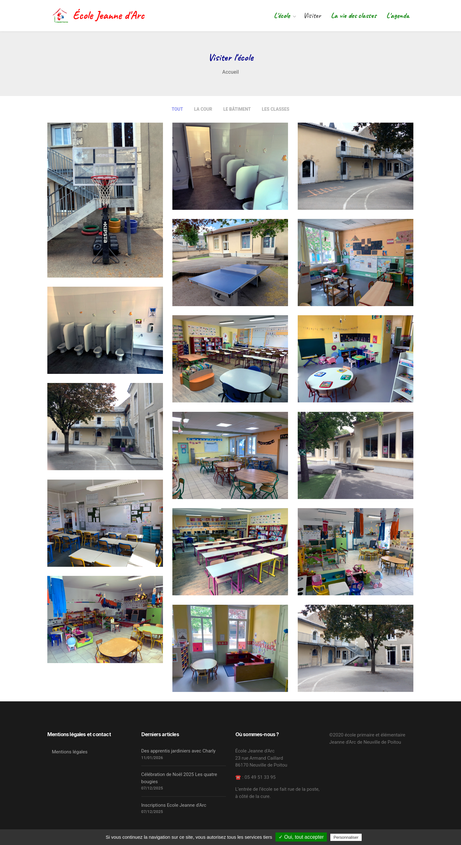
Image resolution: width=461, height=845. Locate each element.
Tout (177, 109)
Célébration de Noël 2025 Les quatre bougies (179, 778)
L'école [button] (283, 15)
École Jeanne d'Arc (98, 15)
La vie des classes (353, 15)
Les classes (276, 109)
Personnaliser (346, 837)
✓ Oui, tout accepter (301, 837)
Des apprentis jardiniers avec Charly (178, 751)
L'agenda (397, 15)
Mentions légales (70, 752)
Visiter (312, 15)
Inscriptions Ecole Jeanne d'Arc (174, 805)
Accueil (230, 72)
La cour (203, 109)
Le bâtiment (237, 109)
